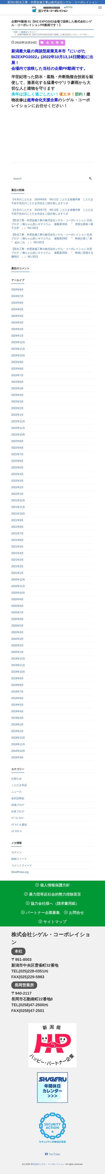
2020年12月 (18, 579)
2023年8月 (17, 368)
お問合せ (74, 913)
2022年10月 (18, 434)
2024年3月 (17, 322)
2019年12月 (18, 658)
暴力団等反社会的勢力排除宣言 (52, 894)
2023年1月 (17, 414)
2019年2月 (17, 724)
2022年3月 (17, 480)
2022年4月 (17, 474)
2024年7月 (17, 296)
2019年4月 (17, 711)
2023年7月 (17, 375)
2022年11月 (18, 428)
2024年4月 (17, 316)
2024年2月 (17, 329)
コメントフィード (21, 865)
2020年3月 (17, 638)
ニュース (16, 791)
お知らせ (16, 778)
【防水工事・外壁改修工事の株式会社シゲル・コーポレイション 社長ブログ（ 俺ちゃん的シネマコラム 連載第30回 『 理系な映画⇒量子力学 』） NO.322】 (52, 224)
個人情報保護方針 (52, 885)
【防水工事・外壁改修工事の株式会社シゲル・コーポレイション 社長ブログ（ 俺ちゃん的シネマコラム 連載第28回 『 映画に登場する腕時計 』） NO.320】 (52, 253)
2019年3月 (17, 718)
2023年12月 (18, 342)
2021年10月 (18, 513)
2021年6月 (17, 540)
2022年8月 (17, 447)
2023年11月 (18, 349)
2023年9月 (17, 362)
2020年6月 (17, 619)
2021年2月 (17, 566)
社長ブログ (17, 811)
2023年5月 (17, 388)
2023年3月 (17, 401)
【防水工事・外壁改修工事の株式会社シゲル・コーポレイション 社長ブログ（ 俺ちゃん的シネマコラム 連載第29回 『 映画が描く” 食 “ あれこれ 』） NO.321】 (51, 238)
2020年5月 (17, 625)
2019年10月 (18, 671)
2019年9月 (17, 678)
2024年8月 (17, 289)
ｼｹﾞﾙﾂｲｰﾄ (16, 831)
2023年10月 (18, 355)
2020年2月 (17, 645)
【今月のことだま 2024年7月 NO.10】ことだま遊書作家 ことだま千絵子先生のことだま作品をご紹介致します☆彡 (52, 211)
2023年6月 (17, 381)
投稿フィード (19, 859)
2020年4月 (17, 632)
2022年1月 (17, 493)
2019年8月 (17, 685)
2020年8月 (17, 606)
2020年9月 (17, 599)
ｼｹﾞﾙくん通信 (19, 824)
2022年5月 (17, 467)
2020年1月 (17, 652)
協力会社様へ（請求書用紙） (52, 903)
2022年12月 (18, 421)
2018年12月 (18, 737)
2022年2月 (17, 487)
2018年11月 (18, 744)
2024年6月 (17, 302)
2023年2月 (17, 408)
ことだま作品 (19, 785)
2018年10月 (18, 751)
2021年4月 (17, 553)
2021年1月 (17, 573)
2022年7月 (17, 454)
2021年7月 (17, 533)
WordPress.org (19, 872)
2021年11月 (18, 507)
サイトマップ (52, 922)
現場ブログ (17, 805)
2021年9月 (17, 520)
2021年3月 (17, 559)
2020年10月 (18, 592)
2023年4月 (17, 395)
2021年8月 (17, 526)
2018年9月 (17, 757)
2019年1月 (17, 731)
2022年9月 (17, 441)
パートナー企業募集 (40, 913)
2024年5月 (17, 309)
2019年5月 (17, 704)
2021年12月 (18, 500)
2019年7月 (17, 691)
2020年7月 (17, 612)
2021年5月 (17, 546)
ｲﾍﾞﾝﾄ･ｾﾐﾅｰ (17, 818)
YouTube (52, 1154)
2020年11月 (18, 586)
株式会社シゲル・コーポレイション (47, 1164)
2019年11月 (18, 665)
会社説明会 (17, 798)
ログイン (16, 852)
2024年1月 (17, 335)
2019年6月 (17, 698)
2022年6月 (17, 461)
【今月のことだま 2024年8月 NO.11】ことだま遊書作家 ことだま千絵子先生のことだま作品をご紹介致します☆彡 (52, 201)
